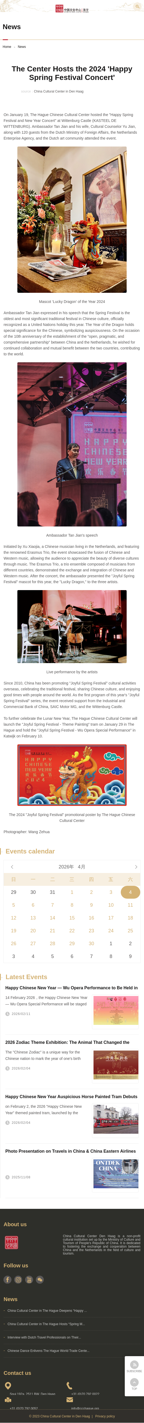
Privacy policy (105, 1416)
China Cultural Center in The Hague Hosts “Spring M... (46, 1324)
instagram (18, 1280)
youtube (29, 1280)
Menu (6, 6)
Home (7, 47)
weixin (40, 1280)
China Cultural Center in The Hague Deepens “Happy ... (47, 1311)
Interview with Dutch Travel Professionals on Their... (44, 1337)
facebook (7, 1280)
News (22, 47)
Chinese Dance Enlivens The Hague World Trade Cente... (48, 1351)
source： (27, 91)
